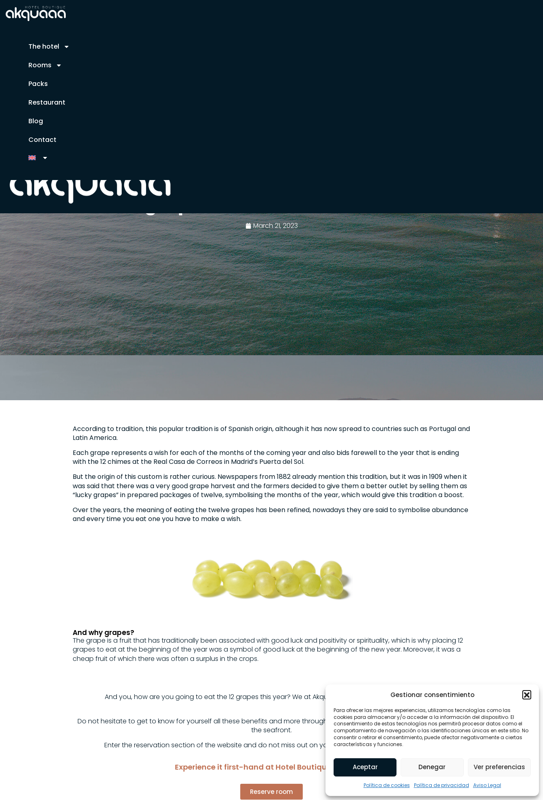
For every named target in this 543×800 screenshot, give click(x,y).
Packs (38, 83)
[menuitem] (38, 157)
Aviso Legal (487, 785)
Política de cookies (387, 785)
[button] (527, 695)
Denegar (432, 767)
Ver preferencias (499, 767)
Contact (42, 139)
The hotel (49, 46)
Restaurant (46, 102)
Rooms (45, 65)
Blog (35, 121)
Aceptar (365, 767)
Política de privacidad (441, 785)
